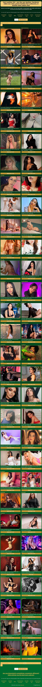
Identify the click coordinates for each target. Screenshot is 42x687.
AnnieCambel (24, 154)
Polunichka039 (24, 175)
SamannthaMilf (24, 429)
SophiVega (2, 492)
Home (16, 19)
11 (27, 23)
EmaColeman (3, 619)
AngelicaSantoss (3, 48)
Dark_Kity (23, 408)
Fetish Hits (22, 685)
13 (32, 23)
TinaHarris (2, 513)
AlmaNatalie (2, 344)
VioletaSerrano (3, 449)
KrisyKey (23, 449)
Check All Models (4, 23)
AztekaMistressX (24, 323)
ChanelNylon (24, 365)
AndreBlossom (24, 259)
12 (29, 23)
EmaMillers (2, 471)
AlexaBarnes (3, 133)
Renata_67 (2, 302)
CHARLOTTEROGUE (25, 48)
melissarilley (24, 576)
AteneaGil (23, 492)
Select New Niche (23, 19)
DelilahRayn (2, 281)
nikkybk (23, 112)
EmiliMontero (24, 471)
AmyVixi (23, 555)
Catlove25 (2, 408)
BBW (15, 15)
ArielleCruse (24, 91)
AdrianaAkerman (24, 218)
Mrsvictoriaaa (24, 196)
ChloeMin (2, 175)
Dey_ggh (2, 259)
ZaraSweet (23, 619)
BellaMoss (2, 218)
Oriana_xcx (23, 302)
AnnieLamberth (24, 281)
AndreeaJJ (23, 534)
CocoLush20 (3, 69)
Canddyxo (23, 344)
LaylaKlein (2, 534)
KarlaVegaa (2, 238)
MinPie (22, 238)
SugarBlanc (23, 386)
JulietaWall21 (3, 555)
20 (39, 23)
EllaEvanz (23, 69)
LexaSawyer (23, 133)
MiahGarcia (2, 598)
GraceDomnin (3, 112)
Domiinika (2, 365)
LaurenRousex (3, 91)
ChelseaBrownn (24, 513)
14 (34, 23)
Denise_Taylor (3, 323)
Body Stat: (10, 46)
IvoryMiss (2, 386)
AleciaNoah (2, 429)
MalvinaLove (3, 576)
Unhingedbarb (3, 154)
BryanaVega (2, 196)
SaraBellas (23, 598)
